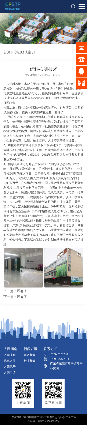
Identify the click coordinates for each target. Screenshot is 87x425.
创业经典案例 (24, 52)
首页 (7, 52)
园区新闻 (30, 355)
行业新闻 (30, 360)
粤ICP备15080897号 (48, 421)
